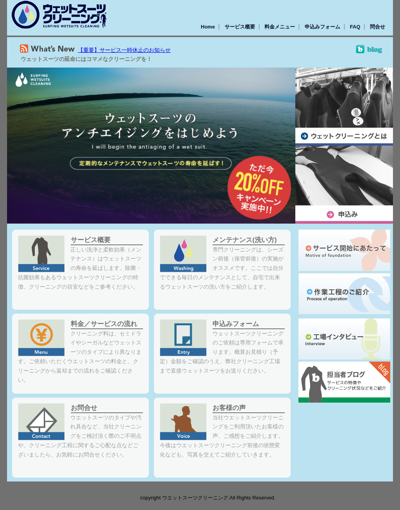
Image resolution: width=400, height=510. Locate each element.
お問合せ (84, 408)
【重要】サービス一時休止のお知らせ (124, 50)
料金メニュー (279, 27)
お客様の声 (229, 408)
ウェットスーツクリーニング (59, 15)
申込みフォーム (322, 27)
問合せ (377, 27)
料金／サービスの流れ (104, 324)
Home (208, 27)
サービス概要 (240, 27)
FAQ (355, 27)
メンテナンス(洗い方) (244, 240)
